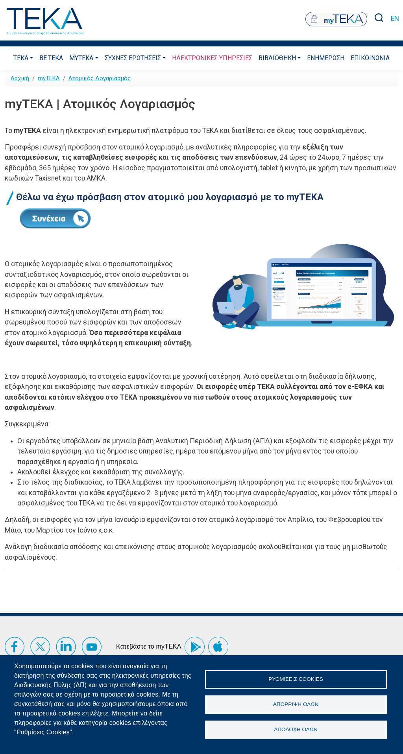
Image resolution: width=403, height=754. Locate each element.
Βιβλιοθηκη (277, 58)
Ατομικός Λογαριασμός (99, 78)
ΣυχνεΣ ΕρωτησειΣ (133, 58)
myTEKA (81, 58)
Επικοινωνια (370, 58)
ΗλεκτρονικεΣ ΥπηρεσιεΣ (212, 58)
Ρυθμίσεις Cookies (295, 679)
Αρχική (20, 78)
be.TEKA (51, 58)
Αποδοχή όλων (296, 730)
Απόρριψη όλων (296, 704)
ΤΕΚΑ (20, 58)
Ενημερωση (325, 58)
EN (395, 18)
